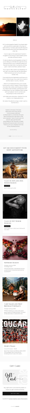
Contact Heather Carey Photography (18, 398)
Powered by (15, 406)
